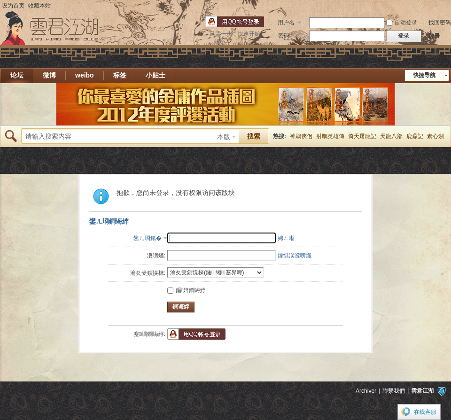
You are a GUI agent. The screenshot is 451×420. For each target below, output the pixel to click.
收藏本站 (39, 5)
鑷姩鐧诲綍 (186, 290)
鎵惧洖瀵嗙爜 (294, 255)
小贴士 (155, 75)
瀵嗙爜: (156, 255)
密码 (283, 35)
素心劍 (435, 136)
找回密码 (439, 22)
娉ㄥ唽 (286, 238)
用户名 (286, 22)
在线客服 (425, 412)
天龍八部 (391, 136)
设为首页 (13, 5)
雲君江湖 (422, 391)
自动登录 (401, 22)
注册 (434, 35)
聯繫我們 (393, 391)
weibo (84, 75)
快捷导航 (424, 75)
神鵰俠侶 (301, 136)
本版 (223, 136)
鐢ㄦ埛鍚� (147, 238)
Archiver (366, 391)
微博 (49, 75)
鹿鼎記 (414, 136)
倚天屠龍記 (362, 136)
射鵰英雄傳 (330, 136)
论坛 (16, 75)
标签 (119, 75)
